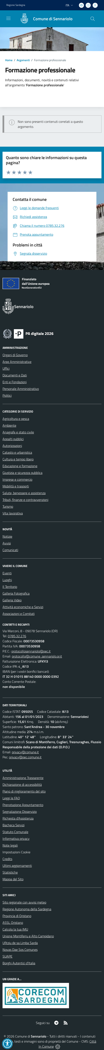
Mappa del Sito (13, 879)
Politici (7, 395)
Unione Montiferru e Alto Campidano (28, 936)
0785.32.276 (17, 636)
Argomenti (23, 60)
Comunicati (10, 549)
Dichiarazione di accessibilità (22, 784)
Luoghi (7, 579)
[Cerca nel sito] (93, 19)
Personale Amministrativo (21, 388)
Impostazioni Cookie (16, 852)
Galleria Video (12, 600)
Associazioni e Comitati (19, 613)
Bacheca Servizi (13, 825)
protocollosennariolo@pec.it (31, 651)
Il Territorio (10, 586)
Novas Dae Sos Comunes (20, 949)
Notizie (7, 536)
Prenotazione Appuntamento (23, 804)
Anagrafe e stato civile (18, 432)
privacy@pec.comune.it (25, 757)
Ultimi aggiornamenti (17, 865)
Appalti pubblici (13, 438)
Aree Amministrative (17, 361)
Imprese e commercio (17, 479)
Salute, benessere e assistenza (24, 492)
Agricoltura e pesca (16, 418)
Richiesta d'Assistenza (18, 818)
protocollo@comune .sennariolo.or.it (37, 656)
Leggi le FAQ (11, 798)
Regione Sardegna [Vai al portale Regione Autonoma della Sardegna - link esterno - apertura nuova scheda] (15, 5)
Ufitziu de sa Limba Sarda (20, 942)
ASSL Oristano (13, 922)
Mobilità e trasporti (16, 486)
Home (8, 60)
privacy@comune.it (25, 752)
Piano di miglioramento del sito (24, 791)
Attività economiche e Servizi (23, 606)
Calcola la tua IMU (15, 929)
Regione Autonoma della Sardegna (27, 909)
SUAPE (7, 956)
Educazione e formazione (20, 465)
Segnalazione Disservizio (20, 811)
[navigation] (8, 18)
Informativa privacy (16, 838)
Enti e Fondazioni (15, 381)
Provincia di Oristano (17, 915)
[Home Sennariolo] (44, 19)
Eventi (7, 573)
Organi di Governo (15, 354)
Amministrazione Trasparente (23, 777)
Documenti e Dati (15, 375)
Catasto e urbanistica (17, 452)
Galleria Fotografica (16, 593)
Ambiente (9, 425)
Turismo (8, 506)
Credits (7, 858)
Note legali (10, 845)
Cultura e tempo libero (18, 459)
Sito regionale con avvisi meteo (24, 902)
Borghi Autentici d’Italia (19, 963)
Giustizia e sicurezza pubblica (22, 472)
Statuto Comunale (15, 831)
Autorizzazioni (12, 445)
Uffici (6, 368)
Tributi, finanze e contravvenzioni (25, 499)
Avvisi (7, 543)
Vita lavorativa (13, 513)
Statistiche (10, 872)
